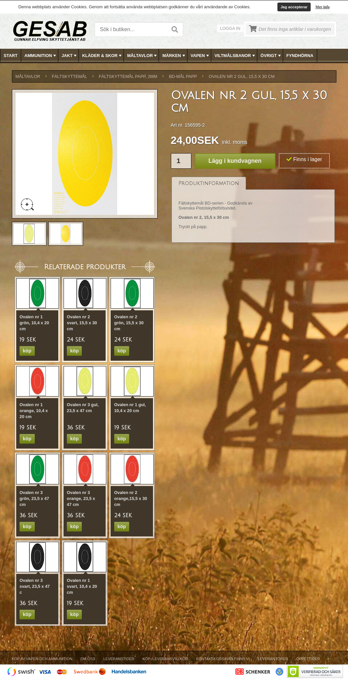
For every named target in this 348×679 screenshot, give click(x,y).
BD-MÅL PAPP (183, 76)
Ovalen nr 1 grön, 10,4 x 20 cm (34, 322)
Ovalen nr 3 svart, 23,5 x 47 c (35, 586)
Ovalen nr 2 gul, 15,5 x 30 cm (241, 76)
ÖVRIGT (271, 55)
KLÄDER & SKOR (102, 55)
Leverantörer (273, 659)
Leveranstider (118, 659)
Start (11, 55)
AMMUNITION (41, 55)
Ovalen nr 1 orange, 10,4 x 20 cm (34, 410)
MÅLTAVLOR (142, 55)
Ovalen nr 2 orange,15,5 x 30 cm (130, 498)
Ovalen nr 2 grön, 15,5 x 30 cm (129, 322)
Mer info (323, 7)
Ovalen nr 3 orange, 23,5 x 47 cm (81, 498)
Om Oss (87, 659)
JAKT (70, 55)
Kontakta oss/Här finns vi (223, 659)
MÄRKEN (174, 55)
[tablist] (253, 209)
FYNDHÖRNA (300, 55)
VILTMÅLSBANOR (235, 55)
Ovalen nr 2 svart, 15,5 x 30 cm (82, 322)
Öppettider (308, 659)
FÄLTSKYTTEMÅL (69, 76)
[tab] (209, 183)
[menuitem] (10, 55)
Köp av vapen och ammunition (42, 659)
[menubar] (174, 55)
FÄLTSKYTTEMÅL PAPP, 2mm (128, 76)
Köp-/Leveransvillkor (165, 659)
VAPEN (200, 55)
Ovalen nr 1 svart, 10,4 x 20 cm (82, 586)
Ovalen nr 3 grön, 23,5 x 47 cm (34, 498)
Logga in (230, 28)
